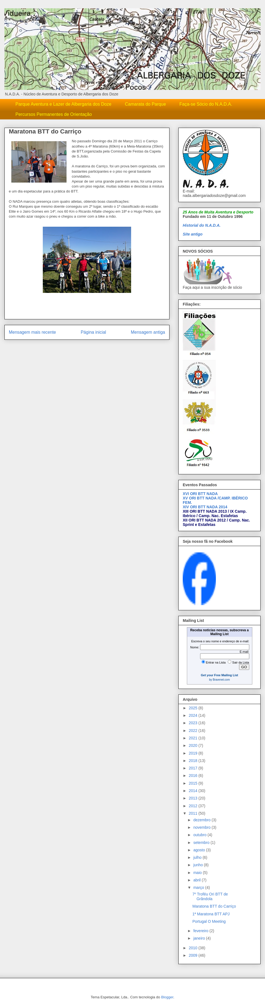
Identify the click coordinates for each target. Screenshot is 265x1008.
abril (197, 880)
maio (198, 872)
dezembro (202, 820)
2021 (193, 738)
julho (197, 857)
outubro (200, 835)
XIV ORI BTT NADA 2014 (205, 507)
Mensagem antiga (148, 332)
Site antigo (193, 234)
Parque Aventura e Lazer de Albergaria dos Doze (63, 104)
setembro (201, 842)
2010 (193, 948)
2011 (193, 813)
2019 (193, 753)
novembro (202, 827)
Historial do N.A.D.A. (202, 225)
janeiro (199, 938)
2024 (193, 715)
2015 (193, 783)
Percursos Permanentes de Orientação (53, 114)
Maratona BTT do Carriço (214, 906)
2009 (193, 955)
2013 (193, 798)
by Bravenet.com (219, 679)
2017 (193, 768)
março (199, 887)
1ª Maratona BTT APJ (211, 914)
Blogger (167, 997)
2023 (193, 723)
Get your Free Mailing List (219, 675)
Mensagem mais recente (32, 332)
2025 (193, 708)
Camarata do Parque (145, 104)
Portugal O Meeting (209, 921)
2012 (193, 806)
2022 (193, 730)
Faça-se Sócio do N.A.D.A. (205, 104)
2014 (193, 790)
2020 (193, 745)
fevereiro (201, 931)
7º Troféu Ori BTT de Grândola (210, 896)
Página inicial (93, 332)
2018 (193, 760)
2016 (193, 775)
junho (198, 865)
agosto (199, 850)
